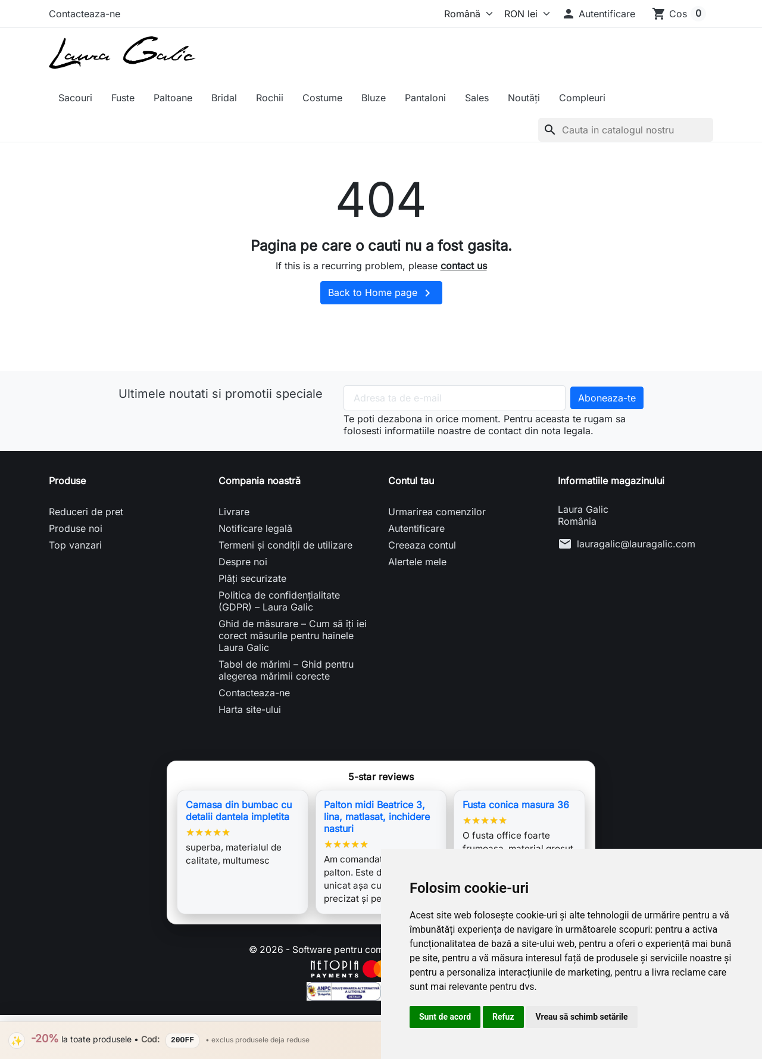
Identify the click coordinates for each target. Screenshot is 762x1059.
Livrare (233, 512)
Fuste (123, 98)
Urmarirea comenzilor (437, 512)
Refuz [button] (503, 1016)
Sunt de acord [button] (445, 1016)
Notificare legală (255, 528)
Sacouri (75, 98)
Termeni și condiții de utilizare (285, 545)
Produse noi (75, 528)
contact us (464, 266)
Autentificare (416, 528)
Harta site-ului (249, 709)
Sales (477, 98)
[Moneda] (524, 13)
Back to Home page (381, 293)
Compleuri (582, 98)
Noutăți (524, 98)
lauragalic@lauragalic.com (636, 544)
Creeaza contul (422, 545)
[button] (598, 13)
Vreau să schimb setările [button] (582, 1016)
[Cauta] (625, 130)
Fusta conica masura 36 (516, 805)
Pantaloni (425, 98)
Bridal (224, 98)
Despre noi (242, 562)
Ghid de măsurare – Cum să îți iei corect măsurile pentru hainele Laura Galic (292, 635)
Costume (322, 98)
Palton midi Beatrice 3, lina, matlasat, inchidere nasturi (377, 816)
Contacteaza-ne (84, 14)
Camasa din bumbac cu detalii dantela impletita (239, 811)
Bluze (373, 98)
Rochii (269, 98)
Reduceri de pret (86, 512)
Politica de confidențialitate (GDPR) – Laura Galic (279, 601)
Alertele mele (417, 562)
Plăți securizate (252, 578)
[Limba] (466, 13)
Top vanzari (75, 545)
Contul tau (411, 481)
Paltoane (173, 98)
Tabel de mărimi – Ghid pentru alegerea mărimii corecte (286, 670)
